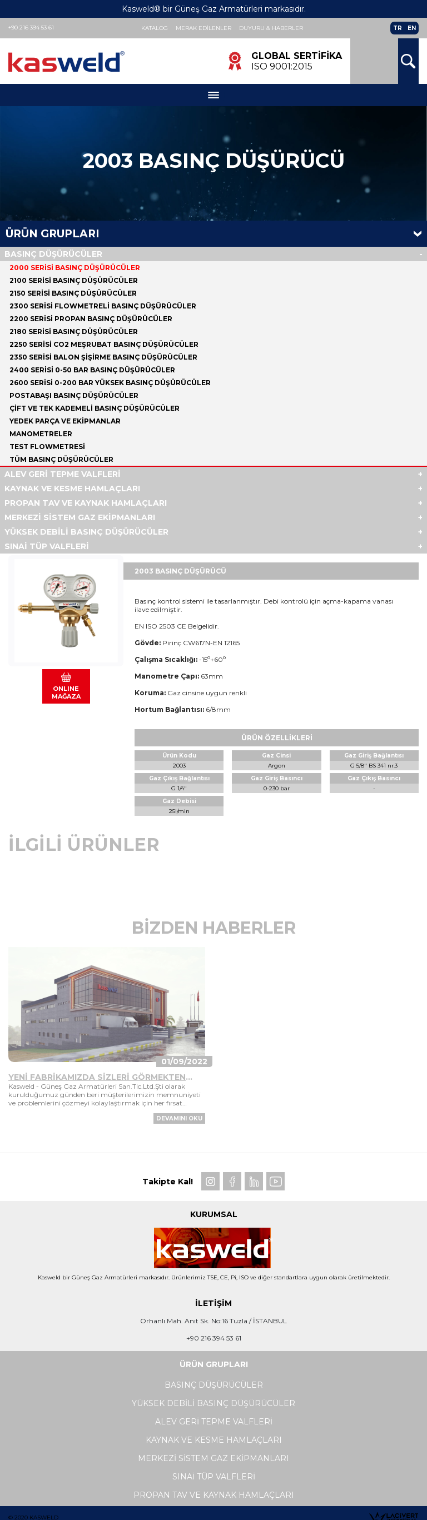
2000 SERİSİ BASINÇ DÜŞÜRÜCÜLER (74, 267)
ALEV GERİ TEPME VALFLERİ (62, 474)
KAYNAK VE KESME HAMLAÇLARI (72, 489)
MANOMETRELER (40, 434)
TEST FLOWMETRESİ (47, 446)
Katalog (154, 28)
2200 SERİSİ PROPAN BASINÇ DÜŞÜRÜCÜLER (90, 319)
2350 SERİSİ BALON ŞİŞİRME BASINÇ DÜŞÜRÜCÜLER (103, 357)
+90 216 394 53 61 (31, 27)
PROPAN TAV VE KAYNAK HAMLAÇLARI (85, 503)
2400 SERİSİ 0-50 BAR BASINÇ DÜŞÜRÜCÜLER (92, 370)
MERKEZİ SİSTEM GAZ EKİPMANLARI (79, 517)
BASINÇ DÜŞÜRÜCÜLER (53, 254)
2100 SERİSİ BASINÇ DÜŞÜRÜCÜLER (73, 280)
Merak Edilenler (203, 28)
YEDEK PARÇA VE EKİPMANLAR (65, 421)
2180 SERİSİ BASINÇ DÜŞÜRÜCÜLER (73, 331)
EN (412, 28)
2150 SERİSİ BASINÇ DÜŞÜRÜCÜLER (73, 293)
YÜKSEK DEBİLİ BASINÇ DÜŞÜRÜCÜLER (86, 532)
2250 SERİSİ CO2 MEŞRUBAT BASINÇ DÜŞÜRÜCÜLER (103, 344)
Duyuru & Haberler (271, 28)
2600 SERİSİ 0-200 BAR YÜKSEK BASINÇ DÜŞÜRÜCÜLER (110, 382)
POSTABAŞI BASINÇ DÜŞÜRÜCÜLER (73, 395)
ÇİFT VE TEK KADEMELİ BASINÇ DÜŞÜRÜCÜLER (94, 408)
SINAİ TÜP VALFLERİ (46, 546)
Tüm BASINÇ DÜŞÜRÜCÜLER (61, 459)
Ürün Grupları (53, 233)
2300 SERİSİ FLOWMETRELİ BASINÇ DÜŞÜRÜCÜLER (102, 306)
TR (397, 28)
